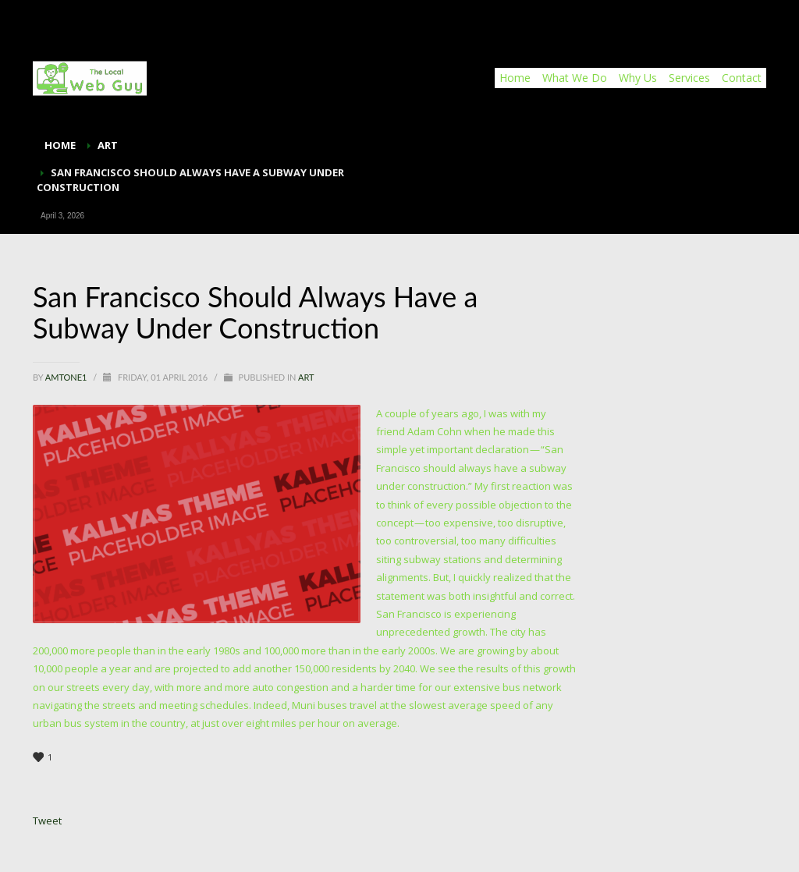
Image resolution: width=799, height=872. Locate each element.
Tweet (47, 821)
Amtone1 (67, 377)
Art (306, 377)
